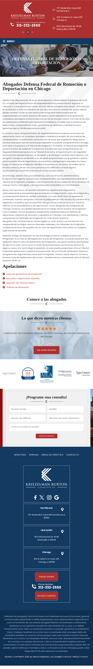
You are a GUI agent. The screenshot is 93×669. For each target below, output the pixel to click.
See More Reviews (46, 350)
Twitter (41, 497)
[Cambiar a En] (22, 32)
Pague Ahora (46, 576)
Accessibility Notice (61, 660)
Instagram (49, 497)
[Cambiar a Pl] (32, 32)
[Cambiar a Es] (27, 32)
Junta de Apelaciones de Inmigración (24, 274)
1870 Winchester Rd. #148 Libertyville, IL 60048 (69, 28)
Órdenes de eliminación (18, 287)
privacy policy (80, 660)
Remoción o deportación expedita (23, 278)
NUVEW (8, 660)
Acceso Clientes (46, 597)
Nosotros (20, 455)
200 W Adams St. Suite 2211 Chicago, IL (69, 19)
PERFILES (33, 455)
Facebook (35, 497)
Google (56, 497)
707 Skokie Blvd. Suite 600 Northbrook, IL (69, 9)
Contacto (72, 455)
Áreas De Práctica (52, 455)
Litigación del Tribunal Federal (20, 283)
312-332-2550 (28, 26)
